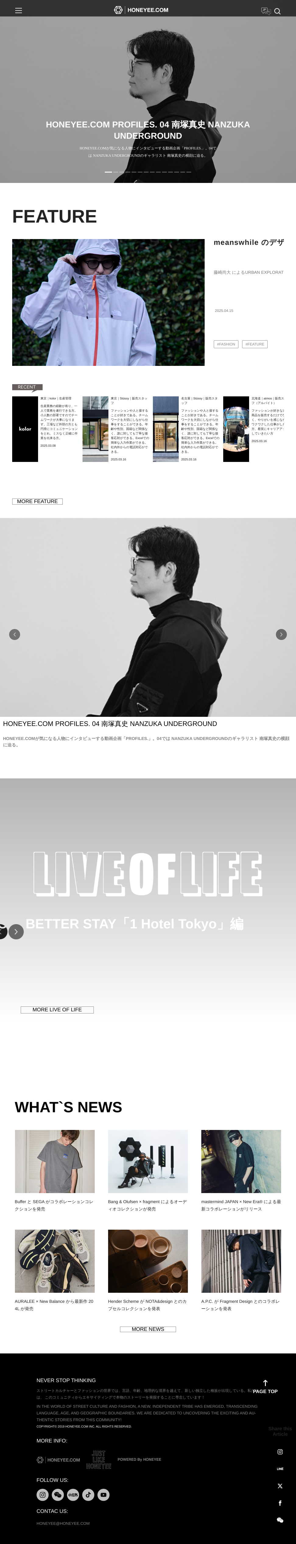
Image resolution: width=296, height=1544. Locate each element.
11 (170, 172)
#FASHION (226, 344)
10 (164, 172)
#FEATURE (254, 344)
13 (182, 172)
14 (188, 172)
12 (176, 172)
